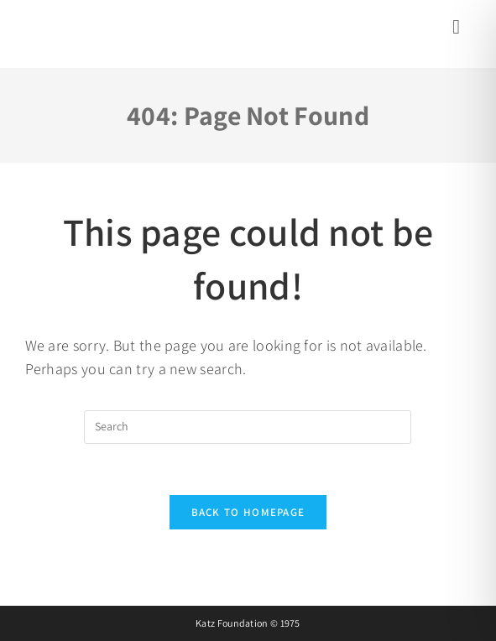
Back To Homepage (248, 512)
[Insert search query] (247, 427)
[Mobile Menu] (458, 29)
